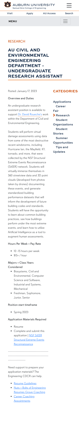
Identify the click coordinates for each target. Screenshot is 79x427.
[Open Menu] (69, 5)
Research (62, 115)
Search (69, 13)
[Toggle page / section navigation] (65, 21)
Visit (10, 13)
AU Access (49, 13)
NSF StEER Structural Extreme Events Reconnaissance (29, 340)
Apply (29, 13)
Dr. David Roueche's (30, 114)
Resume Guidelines (25, 383)
